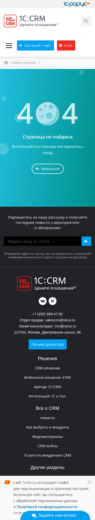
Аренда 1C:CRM (47, 386)
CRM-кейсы (48, 445)
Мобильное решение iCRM (47, 377)
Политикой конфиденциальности (47, 506)
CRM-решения (47, 368)
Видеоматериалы (47, 436)
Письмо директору (47, 344)
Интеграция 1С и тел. (47, 396)
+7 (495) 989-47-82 (47, 314)
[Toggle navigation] (9, 45)
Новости (47, 417)
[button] (86, 241)
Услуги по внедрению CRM (47, 455)
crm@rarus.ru (65, 326)
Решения (47, 358)
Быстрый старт (35, 45)
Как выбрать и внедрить (47, 427)
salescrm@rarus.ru (60, 320)
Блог (65, 45)
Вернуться (48, 168)
